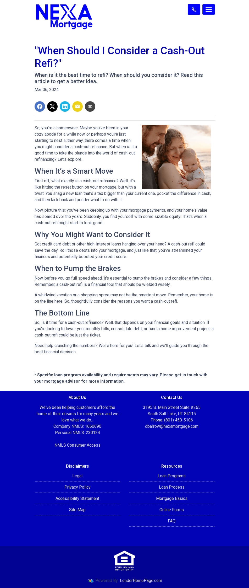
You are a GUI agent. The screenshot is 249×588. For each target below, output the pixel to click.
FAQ (171, 520)
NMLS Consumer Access (77, 445)
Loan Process (172, 487)
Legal (77, 475)
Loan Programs (172, 475)
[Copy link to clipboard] (90, 106)
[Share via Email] (77, 106)
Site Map (77, 509)
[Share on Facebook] (40, 106)
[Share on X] (52, 106)
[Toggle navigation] (208, 9)
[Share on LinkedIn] (65, 106)
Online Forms (171, 509)
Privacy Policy (77, 487)
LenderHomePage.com (141, 580)
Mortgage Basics (171, 498)
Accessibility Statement (77, 498)
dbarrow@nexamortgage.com (171, 426)
